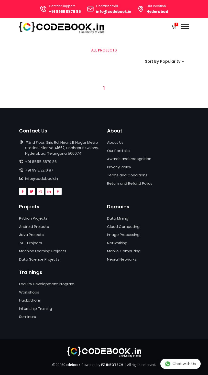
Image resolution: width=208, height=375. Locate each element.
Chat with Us (180, 363)
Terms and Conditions (127, 175)
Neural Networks (121, 259)
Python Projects (33, 218)
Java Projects (31, 234)
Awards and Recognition (129, 158)
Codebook (71, 364)
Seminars (27, 316)
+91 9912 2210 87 (39, 170)
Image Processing (123, 234)
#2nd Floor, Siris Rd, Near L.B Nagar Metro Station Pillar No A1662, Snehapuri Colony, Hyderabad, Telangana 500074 (62, 148)
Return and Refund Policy (129, 183)
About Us (115, 142)
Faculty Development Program (47, 284)
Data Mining (117, 218)
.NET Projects (30, 242)
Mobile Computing (124, 251)
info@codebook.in (114, 11)
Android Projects (34, 226)
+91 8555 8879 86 (64, 11)
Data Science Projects (39, 259)
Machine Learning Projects (42, 251)
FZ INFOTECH (112, 364)
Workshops (29, 292)
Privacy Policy (119, 167)
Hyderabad (158, 11)
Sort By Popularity (164, 61)
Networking (117, 242)
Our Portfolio (118, 150)
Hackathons (30, 300)
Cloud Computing (123, 226)
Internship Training (35, 308)
